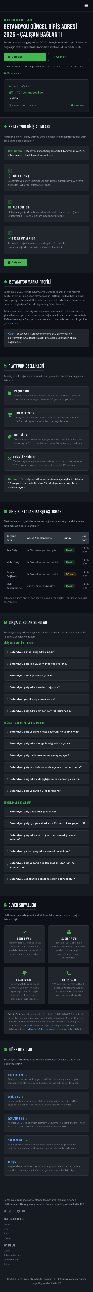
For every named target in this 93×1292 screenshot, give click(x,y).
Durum (7, 1224)
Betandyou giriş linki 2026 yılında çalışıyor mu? (38, 663)
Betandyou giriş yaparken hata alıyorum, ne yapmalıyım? (44, 731)
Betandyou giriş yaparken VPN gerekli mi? (35, 791)
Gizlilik (7, 1250)
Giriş (6, 1229)
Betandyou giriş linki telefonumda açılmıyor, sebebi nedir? (46, 767)
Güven (7, 1238)
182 (59, 1283)
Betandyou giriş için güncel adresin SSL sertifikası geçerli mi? (47, 823)
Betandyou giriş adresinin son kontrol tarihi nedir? (41, 711)
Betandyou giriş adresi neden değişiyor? (35, 687)
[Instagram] (10, 1211)
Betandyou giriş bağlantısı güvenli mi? (33, 811)
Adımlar (59, 56)
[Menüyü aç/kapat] (86, 6)
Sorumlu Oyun (11, 1259)
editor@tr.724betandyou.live (42, 1029)
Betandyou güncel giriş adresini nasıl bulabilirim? (40, 851)
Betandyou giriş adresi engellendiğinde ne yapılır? (41, 743)
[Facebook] (14, 1211)
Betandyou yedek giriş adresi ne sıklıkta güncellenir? (42, 879)
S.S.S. (6, 1233)
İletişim (7, 1264)
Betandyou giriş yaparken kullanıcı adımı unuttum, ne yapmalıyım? (42, 865)
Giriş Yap (15, 56)
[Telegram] (18, 1211)
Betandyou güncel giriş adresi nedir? (32, 652)
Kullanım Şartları (12, 1255)
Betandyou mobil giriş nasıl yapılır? (31, 675)
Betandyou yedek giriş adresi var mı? (32, 699)
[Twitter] (5, 1211)
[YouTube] (23, 1211)
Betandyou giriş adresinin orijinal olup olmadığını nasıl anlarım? (43, 837)
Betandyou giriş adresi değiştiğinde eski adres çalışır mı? (45, 779)
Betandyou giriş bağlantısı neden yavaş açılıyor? (39, 755)
